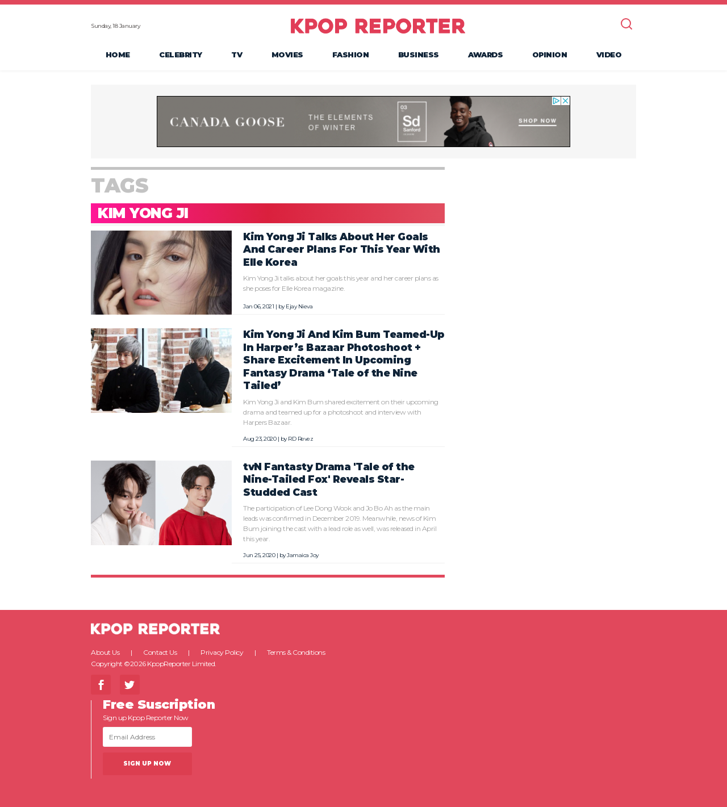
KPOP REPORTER (378, 26)
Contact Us (160, 652)
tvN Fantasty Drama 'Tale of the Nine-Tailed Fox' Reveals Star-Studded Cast (329, 479)
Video (609, 54)
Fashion (350, 54)
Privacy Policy (221, 652)
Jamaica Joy (303, 555)
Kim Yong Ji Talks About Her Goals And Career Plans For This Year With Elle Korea (341, 249)
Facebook (101, 685)
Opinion (549, 54)
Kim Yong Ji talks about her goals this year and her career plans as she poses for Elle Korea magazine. (340, 283)
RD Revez (300, 438)
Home (118, 54)
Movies (287, 54)
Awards (485, 54)
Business (418, 54)
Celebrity (180, 54)
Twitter (130, 685)
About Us (105, 652)
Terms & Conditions (296, 652)
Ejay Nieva (299, 306)
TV (236, 54)
